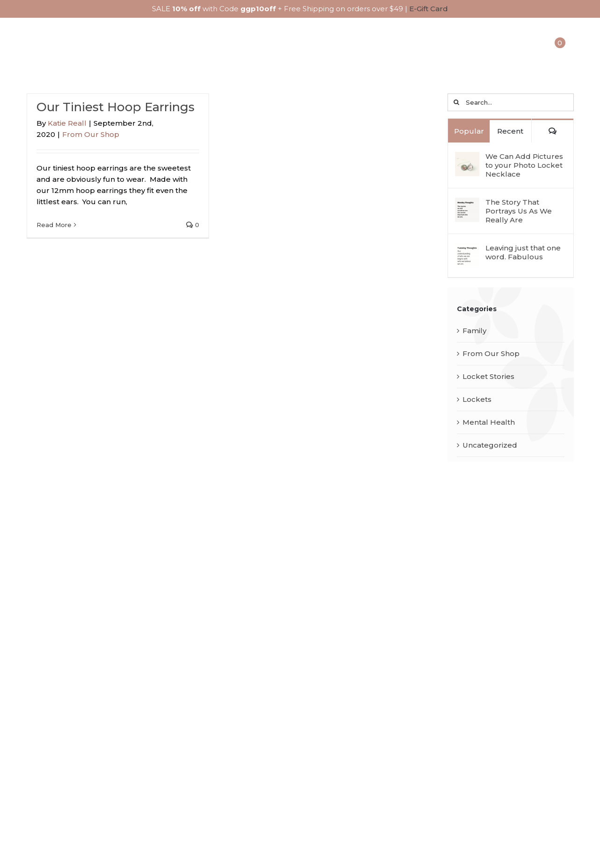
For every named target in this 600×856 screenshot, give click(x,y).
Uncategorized (490, 445)
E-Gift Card (428, 8)
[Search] (456, 103)
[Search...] (510, 103)
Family (474, 331)
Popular (469, 131)
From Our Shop (90, 134)
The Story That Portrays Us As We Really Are (518, 211)
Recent (510, 131)
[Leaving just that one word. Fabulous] (467, 250)
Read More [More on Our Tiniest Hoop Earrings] (54, 225)
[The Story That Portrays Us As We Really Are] (467, 204)
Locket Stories (488, 376)
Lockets (477, 399)
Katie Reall (67, 123)
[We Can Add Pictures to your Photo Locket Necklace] (467, 158)
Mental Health (489, 422)
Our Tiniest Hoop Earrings (115, 107)
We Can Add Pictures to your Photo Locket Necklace (524, 165)
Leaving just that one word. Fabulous (523, 253)
